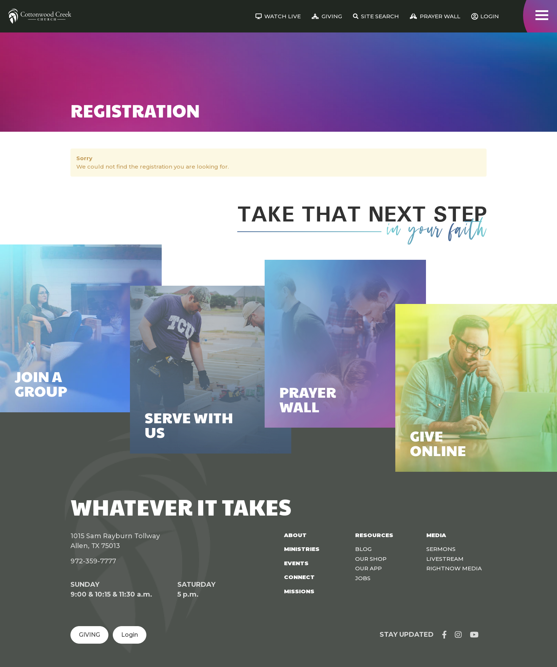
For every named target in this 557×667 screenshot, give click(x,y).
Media (436, 535)
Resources (374, 535)
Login (129, 634)
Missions (299, 591)
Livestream (445, 558)
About (295, 535)
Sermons (441, 548)
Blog (363, 548)
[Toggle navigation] (541, 15)
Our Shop (371, 558)
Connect (299, 577)
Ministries (301, 548)
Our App (368, 568)
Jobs (362, 578)
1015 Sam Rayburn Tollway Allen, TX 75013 (115, 541)
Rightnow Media (454, 568)
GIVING (89, 634)
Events (296, 563)
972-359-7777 (93, 561)
